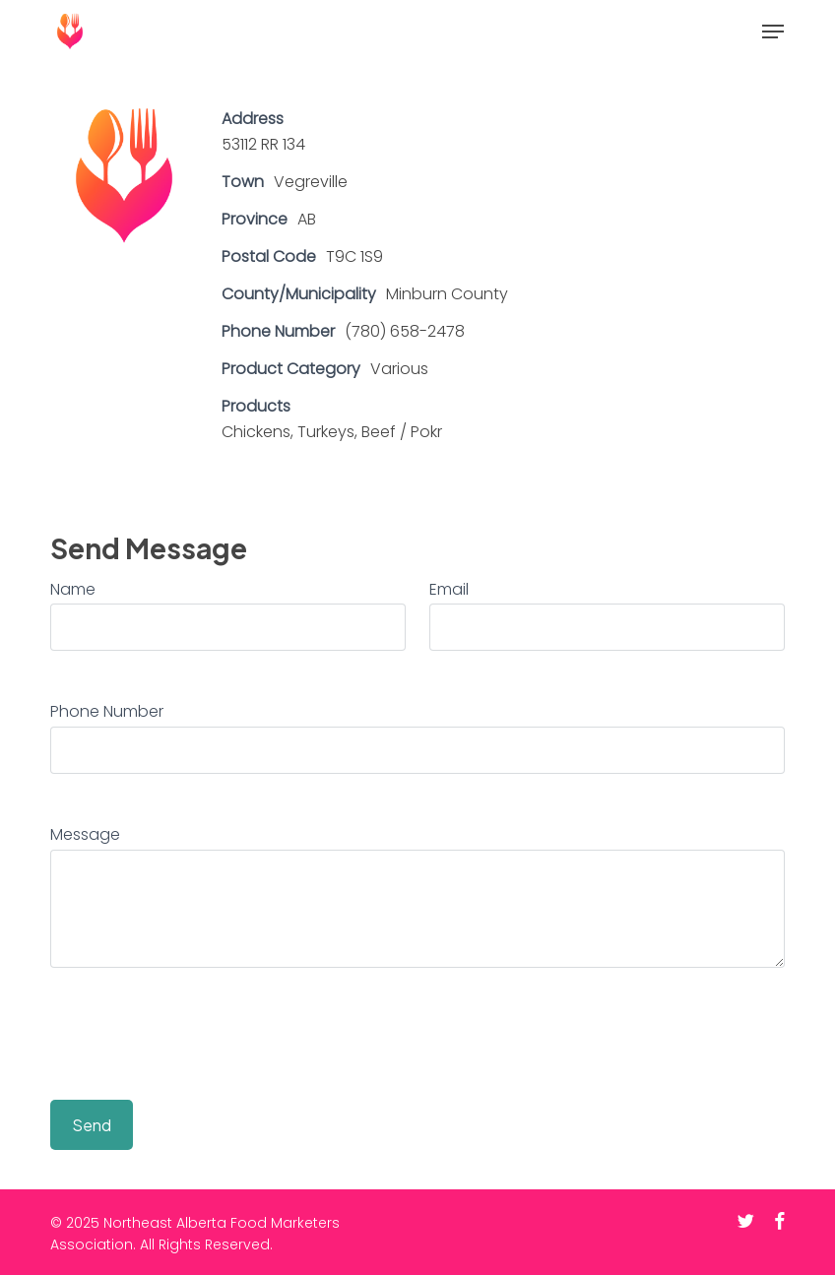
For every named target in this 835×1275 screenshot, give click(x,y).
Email (449, 589)
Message (85, 834)
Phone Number (106, 711)
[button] (773, 31)
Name (73, 589)
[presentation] (200, 1037)
